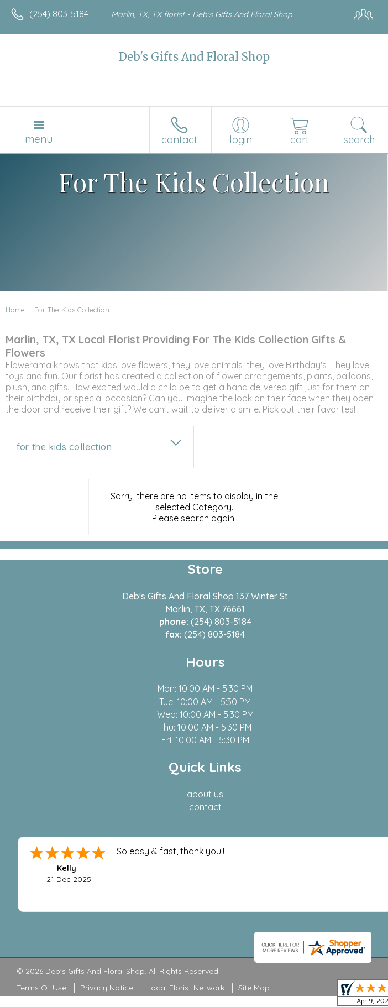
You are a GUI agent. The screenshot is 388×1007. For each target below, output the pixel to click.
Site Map (254, 988)
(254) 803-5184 (58, 13)
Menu (39, 138)
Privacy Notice (106, 988)
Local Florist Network (185, 988)
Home (15, 309)
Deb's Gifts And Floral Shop (194, 57)
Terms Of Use (41, 988)
